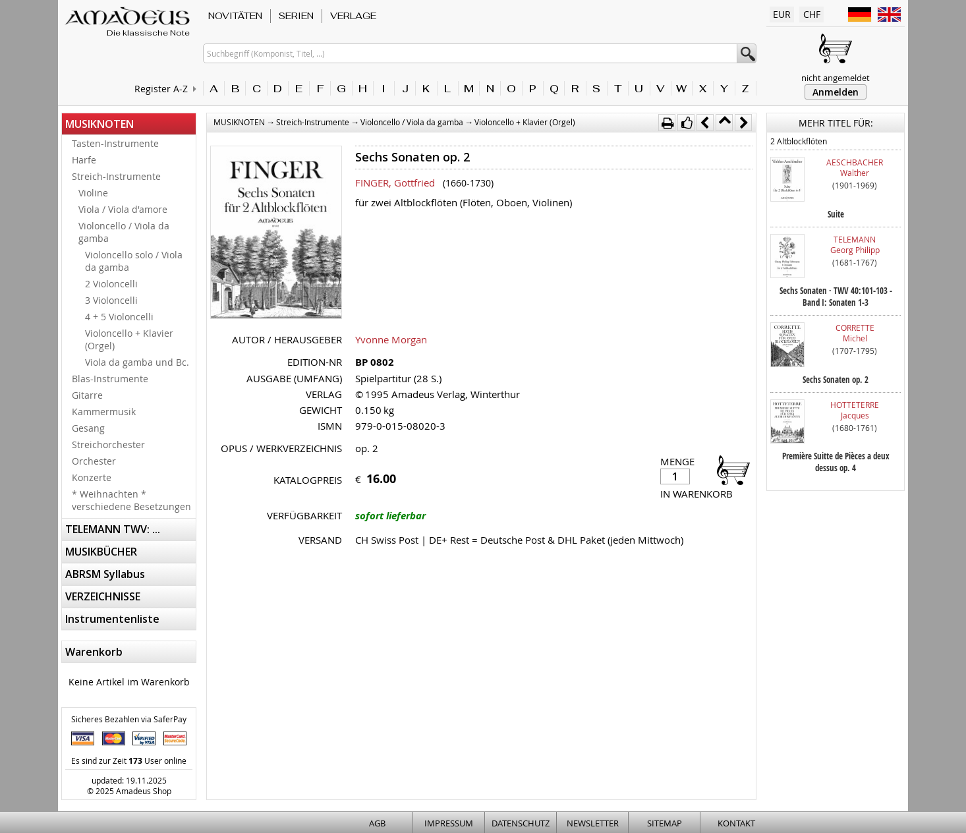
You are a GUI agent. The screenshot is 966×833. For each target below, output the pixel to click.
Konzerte (91, 477)
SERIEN (296, 16)
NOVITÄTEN (235, 16)
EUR (781, 14)
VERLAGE (353, 16)
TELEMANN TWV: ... (112, 529)
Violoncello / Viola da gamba (123, 231)
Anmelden (835, 92)
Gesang (88, 428)
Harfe (84, 160)
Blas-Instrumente (110, 378)
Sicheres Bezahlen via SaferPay (128, 719)
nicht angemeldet (835, 78)
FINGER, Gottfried (395, 182)
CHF (812, 14)
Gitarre (87, 395)
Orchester (94, 461)
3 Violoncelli (111, 300)
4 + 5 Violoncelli (119, 316)
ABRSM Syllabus (105, 574)
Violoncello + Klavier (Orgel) (129, 339)
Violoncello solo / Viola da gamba (134, 260)
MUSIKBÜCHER (101, 551)
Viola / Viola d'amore (122, 209)
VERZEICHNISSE (102, 596)
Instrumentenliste (112, 619)
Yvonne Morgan (391, 339)
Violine (93, 193)
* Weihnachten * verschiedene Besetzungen (131, 500)
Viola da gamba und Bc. (137, 362)
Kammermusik (104, 411)
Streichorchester (108, 444)
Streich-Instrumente (116, 176)
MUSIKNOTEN (99, 124)
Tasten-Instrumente (115, 143)
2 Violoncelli (111, 283)
